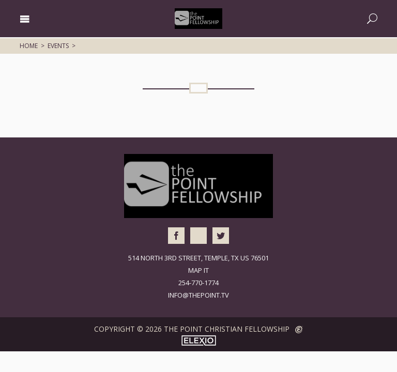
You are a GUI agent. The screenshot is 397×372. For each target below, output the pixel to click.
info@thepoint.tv (198, 295)
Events (58, 45)
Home (29, 45)
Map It (198, 270)
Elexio (199, 340)
